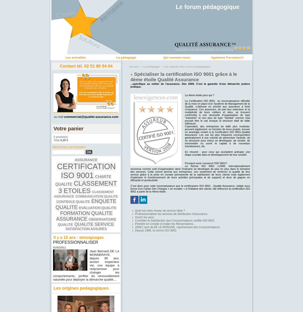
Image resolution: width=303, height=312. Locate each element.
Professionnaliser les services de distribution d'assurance (162, 212)
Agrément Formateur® (227, 57)
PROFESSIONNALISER (76, 209)
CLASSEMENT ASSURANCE (69, 177)
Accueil (133, 66)
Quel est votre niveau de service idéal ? (153, 210)
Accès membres (151, 306)
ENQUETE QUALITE (99, 181)
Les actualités (76, 57)
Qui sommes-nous (176, 57)
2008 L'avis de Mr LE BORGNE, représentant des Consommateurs (167, 223)
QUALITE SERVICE (83, 193)
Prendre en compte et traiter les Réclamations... (157, 220)
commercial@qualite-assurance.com (91, 116)
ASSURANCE (64, 161)
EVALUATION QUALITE (75, 185)
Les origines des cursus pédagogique (183, 66)
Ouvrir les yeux (140, 215)
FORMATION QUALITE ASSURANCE (83, 187)
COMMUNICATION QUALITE (102, 177)
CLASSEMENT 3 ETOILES (86, 173)
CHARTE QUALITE (98, 168)
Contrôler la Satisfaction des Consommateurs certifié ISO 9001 (165, 217)
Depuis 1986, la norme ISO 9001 (149, 225)
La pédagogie (126, 57)
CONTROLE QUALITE (67, 181)
